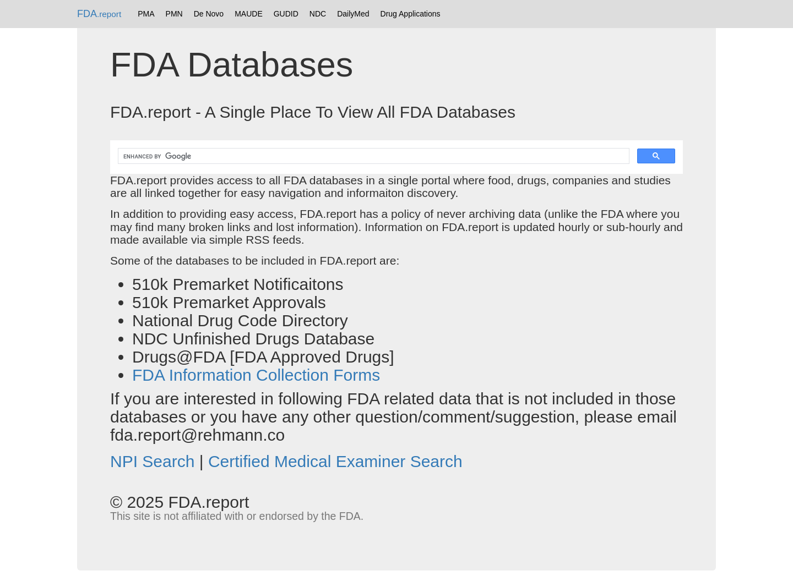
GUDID (286, 13)
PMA (146, 13)
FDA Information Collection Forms (256, 375)
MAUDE (249, 13)
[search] (372, 156)
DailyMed (353, 13)
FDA (99, 13)
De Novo (209, 13)
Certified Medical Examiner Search (335, 461)
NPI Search (152, 461)
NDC (317, 13)
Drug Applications (411, 13)
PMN (174, 13)
